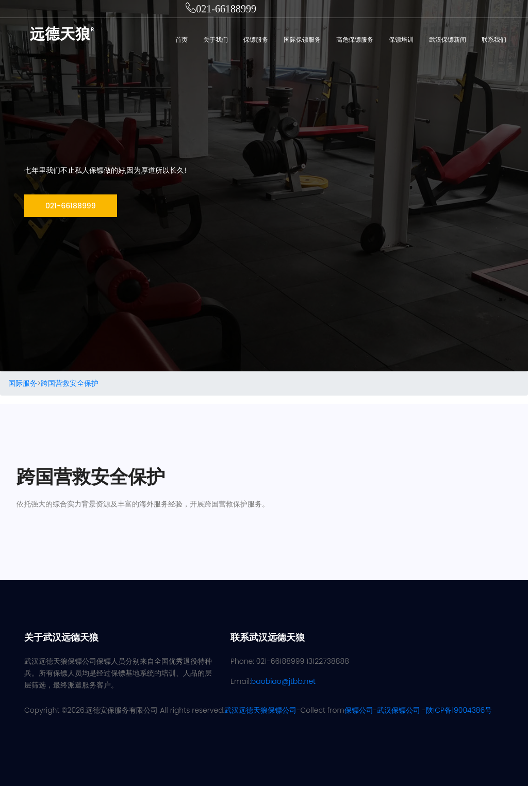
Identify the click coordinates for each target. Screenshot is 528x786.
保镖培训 (401, 39)
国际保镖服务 (302, 39)
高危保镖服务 (354, 39)
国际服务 (22, 383)
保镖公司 (358, 710)
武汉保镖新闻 (447, 39)
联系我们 (494, 39)
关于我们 (215, 39)
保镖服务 (255, 39)
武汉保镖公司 (398, 710)
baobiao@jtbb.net (283, 681)
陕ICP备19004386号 (459, 710)
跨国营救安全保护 (69, 383)
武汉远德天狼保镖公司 (260, 710)
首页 (181, 39)
